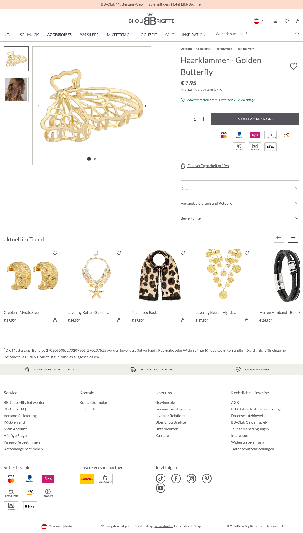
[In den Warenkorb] (55, 320)
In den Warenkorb (255, 119)
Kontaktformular (93, 402)
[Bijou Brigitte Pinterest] (206, 478)
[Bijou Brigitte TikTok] (160, 478)
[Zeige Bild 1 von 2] (89, 159)
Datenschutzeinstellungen (252, 449)
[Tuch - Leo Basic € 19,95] (160, 287)
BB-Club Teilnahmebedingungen (257, 409)
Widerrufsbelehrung (247, 442)
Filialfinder (88, 409)
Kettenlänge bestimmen (23, 448)
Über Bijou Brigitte (170, 422)
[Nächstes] (144, 106)
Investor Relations (170, 415)
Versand (208, 89)
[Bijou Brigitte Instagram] (191, 478)
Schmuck (29, 34)
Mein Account (15, 428)
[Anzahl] (195, 119)
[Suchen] (297, 34)
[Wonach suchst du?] (256, 33)
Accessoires (59, 34)
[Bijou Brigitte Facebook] (176, 478)
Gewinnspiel (165, 402)
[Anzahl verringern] (186, 119)
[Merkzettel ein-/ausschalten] (293, 66)
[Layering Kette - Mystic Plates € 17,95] (224, 287)
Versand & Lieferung (20, 415)
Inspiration (193, 34)
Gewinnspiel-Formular (173, 409)
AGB (235, 402)
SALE (169, 34)
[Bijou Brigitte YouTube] (160, 488)
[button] (275, 21)
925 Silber (89, 34)
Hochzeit (147, 34)
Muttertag (118, 34)
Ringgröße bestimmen (22, 442)
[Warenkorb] (297, 21)
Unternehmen (166, 428)
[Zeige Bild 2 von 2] (95, 159)
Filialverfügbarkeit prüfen (208, 166)
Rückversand (14, 422)
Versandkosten (164, 526)
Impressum (240, 435)
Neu (8, 34)
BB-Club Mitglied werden (24, 402)
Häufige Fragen (16, 435)
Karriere (162, 435)
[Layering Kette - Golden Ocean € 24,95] (96, 287)
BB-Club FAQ (15, 409)
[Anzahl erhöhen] (203, 119)
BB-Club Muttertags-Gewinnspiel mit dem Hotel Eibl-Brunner (151, 4)
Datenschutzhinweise (248, 415)
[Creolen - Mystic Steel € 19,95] (32, 287)
